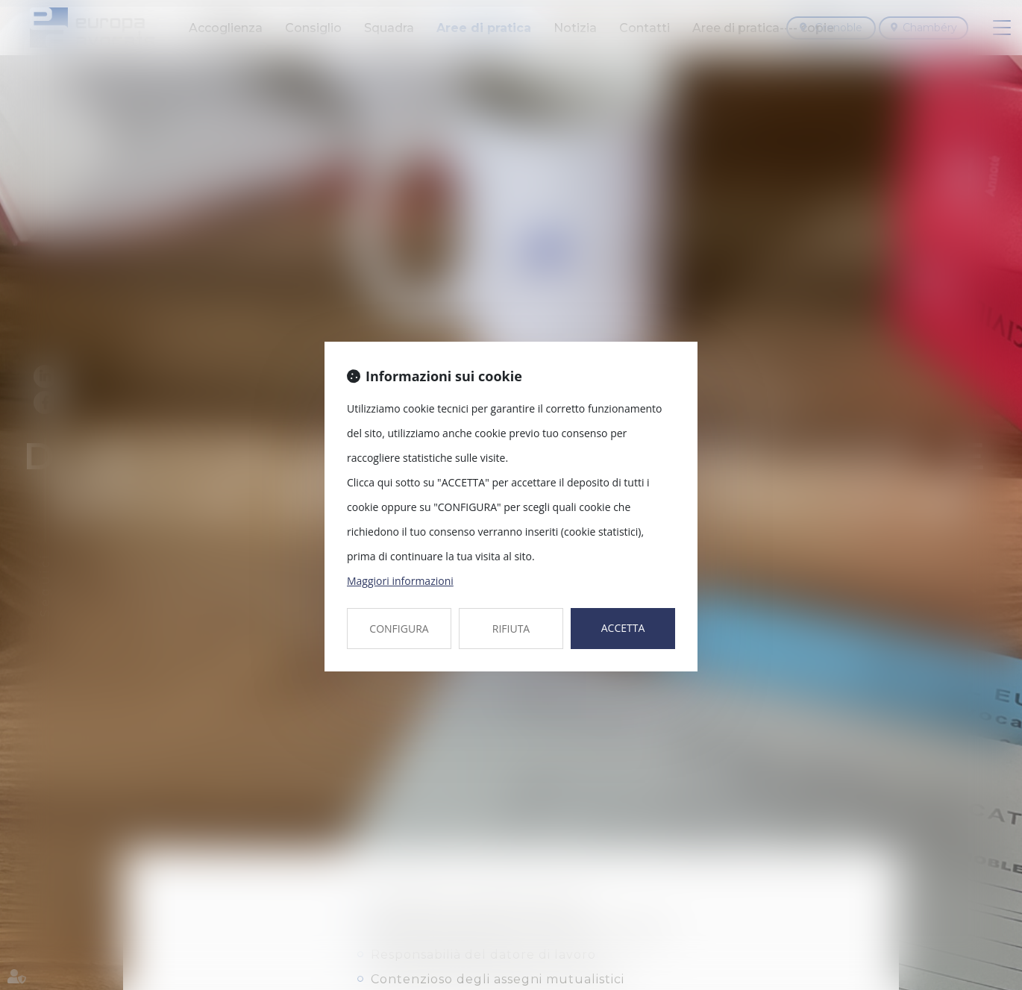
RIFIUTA (511, 628)
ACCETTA (623, 628)
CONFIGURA (398, 628)
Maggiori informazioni (400, 581)
